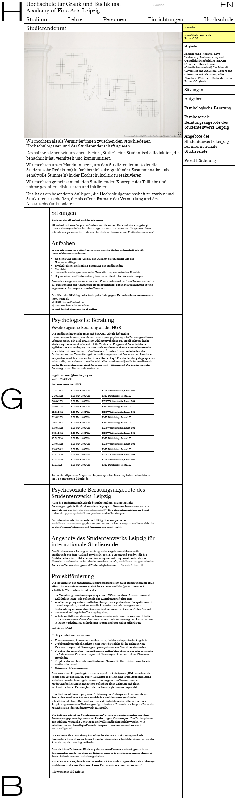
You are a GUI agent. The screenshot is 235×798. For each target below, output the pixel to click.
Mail (82, 232)
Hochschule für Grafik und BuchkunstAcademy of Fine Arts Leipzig (73, 7)
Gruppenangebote (71, 513)
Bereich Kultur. (130, 565)
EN (226, 5)
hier (119, 586)
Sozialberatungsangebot (67, 523)
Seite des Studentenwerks (88, 510)
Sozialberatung (128, 561)
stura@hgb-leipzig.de (197, 35)
